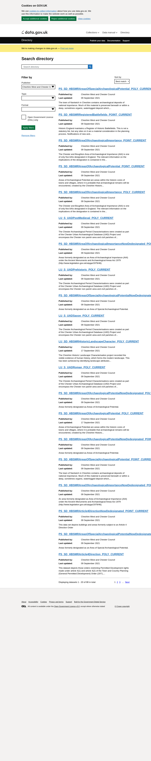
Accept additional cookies (35, 18)
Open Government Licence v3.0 (67, 606)
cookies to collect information (43, 11)
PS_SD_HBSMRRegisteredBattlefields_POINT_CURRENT (95, 114)
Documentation (113, 41)
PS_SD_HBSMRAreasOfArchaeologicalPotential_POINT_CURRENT (102, 166)
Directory (125, 32)
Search (89, 67)
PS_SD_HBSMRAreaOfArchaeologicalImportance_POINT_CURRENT (102, 140)
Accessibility (33, 602)
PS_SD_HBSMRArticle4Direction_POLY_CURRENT (91, 554)
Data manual (109, 32)
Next (127, 582)
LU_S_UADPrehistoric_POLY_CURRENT (84, 269)
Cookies (43, 602)
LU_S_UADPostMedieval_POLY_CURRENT (86, 217)
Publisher (25, 83)
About (23, 602)
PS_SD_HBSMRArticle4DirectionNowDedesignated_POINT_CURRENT (103, 510)
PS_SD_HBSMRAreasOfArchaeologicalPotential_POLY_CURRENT (101, 413)
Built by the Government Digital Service (89, 602)
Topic (23, 94)
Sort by (117, 77)
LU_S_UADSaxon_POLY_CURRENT (81, 315)
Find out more (67, 48)
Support (126, 41)
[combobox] (38, 87)
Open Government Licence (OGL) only (40, 118)
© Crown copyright (122, 606)
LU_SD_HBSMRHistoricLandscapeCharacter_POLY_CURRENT (99, 341)
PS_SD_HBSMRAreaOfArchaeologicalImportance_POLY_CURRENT (102, 192)
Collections (92, 32)
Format (24, 105)
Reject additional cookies (63, 18)
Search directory (31, 67)
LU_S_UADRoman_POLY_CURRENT (82, 367)
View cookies (84, 19)
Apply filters (28, 127)
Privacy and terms (56, 602)
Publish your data (97, 41)
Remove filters (28, 135)
